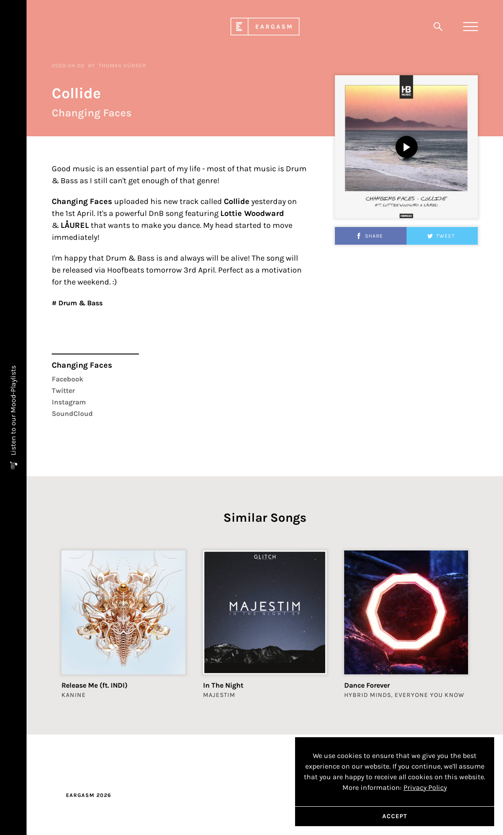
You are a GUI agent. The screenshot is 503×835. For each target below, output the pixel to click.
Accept (394, 816)
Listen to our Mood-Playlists (13, 411)
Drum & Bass (80, 323)
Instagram (69, 423)
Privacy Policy (425, 787)
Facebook (67, 400)
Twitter (63, 411)
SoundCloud (72, 434)
